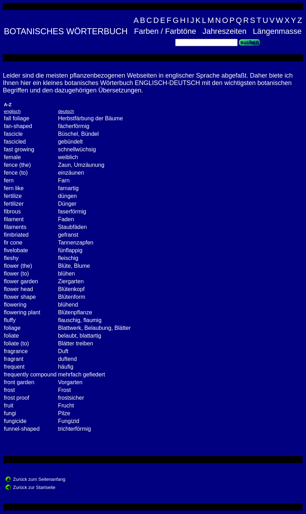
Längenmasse (277, 31)
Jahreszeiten (224, 31)
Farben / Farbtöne (165, 31)
